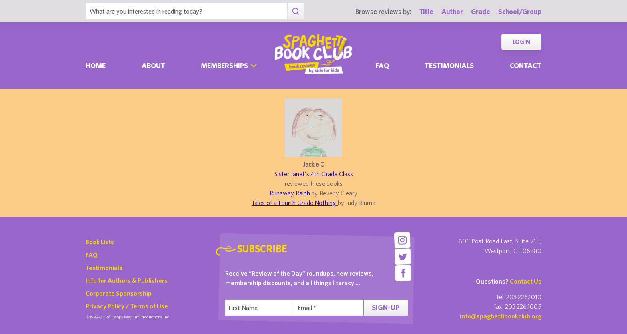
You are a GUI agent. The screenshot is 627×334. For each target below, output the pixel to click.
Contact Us (525, 281)
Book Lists (100, 241)
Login (521, 41)
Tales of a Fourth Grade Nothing (295, 202)
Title (426, 11)
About (153, 65)
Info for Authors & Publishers (127, 280)
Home (96, 65)
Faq (382, 65)
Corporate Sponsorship (119, 293)
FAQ (92, 254)
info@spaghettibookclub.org (500, 316)
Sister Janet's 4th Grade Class (313, 173)
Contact (525, 65)
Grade (480, 11)
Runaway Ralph (291, 193)
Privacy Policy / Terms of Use (127, 306)
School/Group (519, 11)
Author (452, 11)
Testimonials (449, 65)
